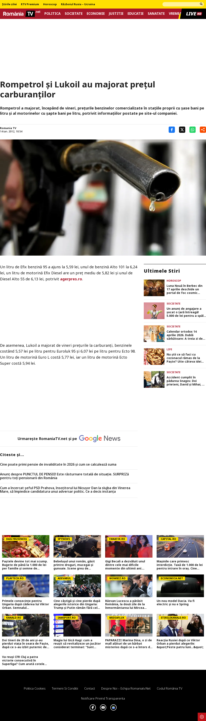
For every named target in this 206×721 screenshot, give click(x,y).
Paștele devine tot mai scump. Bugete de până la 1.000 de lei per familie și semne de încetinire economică (25, 565)
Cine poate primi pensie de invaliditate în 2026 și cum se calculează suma (58, 464)
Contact (89, 688)
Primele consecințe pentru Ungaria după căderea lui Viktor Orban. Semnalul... (25, 604)
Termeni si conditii (65, 688)
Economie (96, 14)
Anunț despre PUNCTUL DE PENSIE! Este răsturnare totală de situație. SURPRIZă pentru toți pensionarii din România (64, 476)
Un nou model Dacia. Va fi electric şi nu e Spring (176, 602)
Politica (52, 14)
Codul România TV (169, 688)
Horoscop (50, 4)
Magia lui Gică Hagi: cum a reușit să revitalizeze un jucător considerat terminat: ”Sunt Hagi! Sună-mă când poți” (77, 644)
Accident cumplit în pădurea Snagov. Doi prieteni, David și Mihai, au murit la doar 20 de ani (186, 381)
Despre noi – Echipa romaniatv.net (126, 688)
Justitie (116, 14)
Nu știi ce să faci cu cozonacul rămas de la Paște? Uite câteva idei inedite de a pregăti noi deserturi (184, 358)
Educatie (136, 14)
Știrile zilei (9, 4)
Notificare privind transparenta (103, 698)
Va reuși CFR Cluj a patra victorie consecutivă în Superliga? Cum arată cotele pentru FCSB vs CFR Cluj (23, 660)
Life (169, 349)
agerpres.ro (70, 278)
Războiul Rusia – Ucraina (78, 4)
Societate (74, 14)
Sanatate (156, 14)
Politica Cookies (35, 688)
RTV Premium (30, 4)
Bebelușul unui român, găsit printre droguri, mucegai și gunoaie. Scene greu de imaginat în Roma (74, 565)
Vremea (175, 14)
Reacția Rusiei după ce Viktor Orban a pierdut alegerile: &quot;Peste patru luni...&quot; (180, 644)
